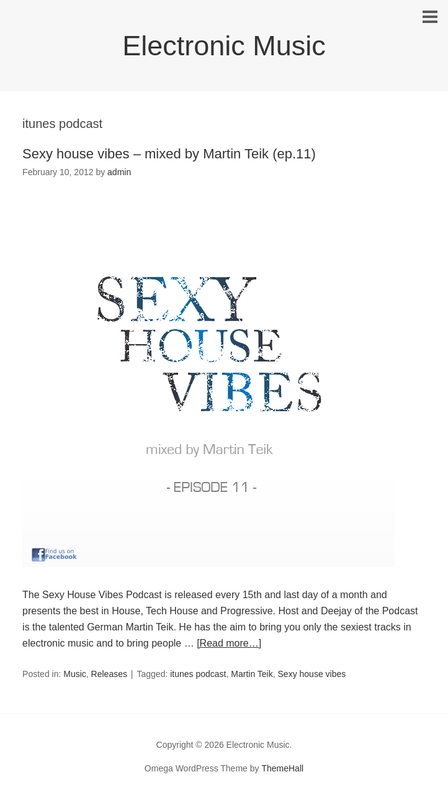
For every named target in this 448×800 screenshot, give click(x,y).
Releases (109, 674)
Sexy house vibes (312, 674)
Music (74, 674)
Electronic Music (224, 45)
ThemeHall (282, 768)
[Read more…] (229, 643)
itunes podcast (198, 674)
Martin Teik (251, 674)
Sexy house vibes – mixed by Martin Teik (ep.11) (169, 153)
